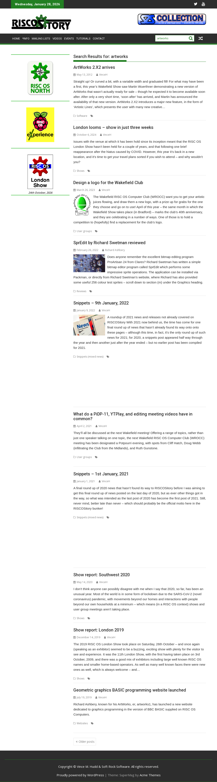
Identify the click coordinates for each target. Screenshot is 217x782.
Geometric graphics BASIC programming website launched (129, 690)
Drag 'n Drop (106, 532)
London (96, 171)
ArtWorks (100, 116)
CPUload (172, 362)
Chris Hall (128, 522)
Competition (113, 231)
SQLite (161, 387)
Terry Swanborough (182, 558)
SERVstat (138, 387)
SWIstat (106, 392)
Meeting (133, 457)
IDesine (140, 538)
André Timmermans (122, 517)
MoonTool (163, 543)
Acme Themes (150, 775)
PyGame (143, 382)
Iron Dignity (154, 538)
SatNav (113, 387)
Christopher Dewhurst (186, 522)
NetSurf (135, 377)
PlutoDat (134, 548)
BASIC (124, 723)
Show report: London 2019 (98, 630)
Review (109, 291)
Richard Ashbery (113, 250)
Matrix (89, 377)
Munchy (112, 377)
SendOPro (125, 387)
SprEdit (142, 291)
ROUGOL (107, 171)
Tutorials (83, 38)
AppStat (197, 356)
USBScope (116, 397)
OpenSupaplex (179, 377)
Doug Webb (120, 457)
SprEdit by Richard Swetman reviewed (109, 242)
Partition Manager (96, 382)
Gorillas (78, 538)
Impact (139, 372)
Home (16, 38)
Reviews (81, 291)
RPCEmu (90, 387)
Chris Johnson (143, 522)
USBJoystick (101, 397)
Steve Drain (116, 558)
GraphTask (103, 372)
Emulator (121, 532)
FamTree (177, 367)
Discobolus (155, 367)
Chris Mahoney (162, 522)
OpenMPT (162, 377)
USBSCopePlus (133, 397)
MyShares (188, 543)
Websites (82, 723)
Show (118, 171)
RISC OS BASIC (93, 728)
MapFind (78, 377)
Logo (126, 231)
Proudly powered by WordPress (80, 775)
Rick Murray (99, 553)
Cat (128, 362)
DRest (167, 367)
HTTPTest (129, 538)
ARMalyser (92, 362)
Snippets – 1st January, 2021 (101, 473)
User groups (84, 231)
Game (159, 532)
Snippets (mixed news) (90, 356)
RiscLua (130, 553)
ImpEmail (150, 372)
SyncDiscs (163, 558)
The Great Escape (156, 392)
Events (69, 38)
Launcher (91, 543)
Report (106, 678)
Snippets (150, 387)
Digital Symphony (123, 367)
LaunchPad (177, 372)
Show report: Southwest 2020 (101, 574)
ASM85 (171, 517)
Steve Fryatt (131, 558)
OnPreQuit (148, 377)
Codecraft (146, 362)
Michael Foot (124, 543)
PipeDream (115, 382)
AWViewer (113, 116)
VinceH (101, 74)
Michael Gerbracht (145, 543)
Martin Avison (107, 543)
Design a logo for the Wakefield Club (108, 182)
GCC (93, 372)
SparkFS (91, 558)
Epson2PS (134, 532)
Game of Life (81, 372)
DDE (200, 527)
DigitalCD (141, 367)
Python (170, 382)
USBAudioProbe (83, 397)
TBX (142, 392)
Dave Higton (135, 527)
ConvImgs (120, 527)
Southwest (122, 618)
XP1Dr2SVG (97, 402)
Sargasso (102, 387)
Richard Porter (82, 553)
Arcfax (152, 517)
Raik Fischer (161, 548)
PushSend (147, 548)
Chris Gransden (111, 522)
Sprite (151, 291)
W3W (171, 397)
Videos (57, 38)
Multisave (100, 377)
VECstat (147, 397)
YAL (108, 402)
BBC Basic (135, 723)
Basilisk (181, 517)
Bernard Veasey (82, 522)
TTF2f (182, 392)
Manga (189, 372)
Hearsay (117, 372)
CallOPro (118, 362)
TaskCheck (131, 392)
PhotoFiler (98, 548)
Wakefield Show (169, 231)
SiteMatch (79, 558)
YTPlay (114, 462)
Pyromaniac (157, 382)
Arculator (79, 362)
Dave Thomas (152, 527)
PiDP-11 (144, 457)
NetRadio (123, 377)
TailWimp (118, 392)
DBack (183, 362)
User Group (138, 231)
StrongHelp (194, 387)
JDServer (167, 538)
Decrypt (193, 362)
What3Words (81, 402)
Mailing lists (41, 38)
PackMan (78, 382)
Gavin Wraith (172, 532)
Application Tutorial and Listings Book (167, 356)
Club (101, 231)
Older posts (87, 742)
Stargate (102, 558)
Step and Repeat (176, 387)
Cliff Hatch (105, 457)
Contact (99, 38)
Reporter (192, 548)
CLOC (135, 362)
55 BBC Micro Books (107, 723)
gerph (192, 532)
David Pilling (169, 527)
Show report (106, 618)
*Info (25, 38)
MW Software (141, 116)
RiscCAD (193, 382)
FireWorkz (148, 532)
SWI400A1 (94, 392)
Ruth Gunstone (160, 457)
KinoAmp (163, 372)
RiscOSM (78, 387)
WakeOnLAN (183, 397)
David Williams (187, 527)
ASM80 (161, 517)
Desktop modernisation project (92, 367)
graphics (126, 116)
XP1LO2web (143, 563)
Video (189, 457)
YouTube (103, 462)
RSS (151, 553)
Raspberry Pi (177, 548)
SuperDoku (80, 392)
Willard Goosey (94, 563)
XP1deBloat (112, 563)
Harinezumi (91, 538)
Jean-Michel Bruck (184, 538)
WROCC (185, 231)
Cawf (97, 522)
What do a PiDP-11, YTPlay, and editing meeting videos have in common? (132, 416)
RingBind (180, 382)
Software (82, 116)
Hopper (128, 372)
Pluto (124, 548)
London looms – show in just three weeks (113, 127)
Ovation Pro (196, 377)
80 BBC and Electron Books (126, 356)
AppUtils (141, 517)
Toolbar (78, 563)
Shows (80, 171)
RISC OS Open (116, 553)
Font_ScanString (194, 367)
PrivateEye (130, 382)
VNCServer (160, 397)
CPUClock (160, 362)
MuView (176, 543)
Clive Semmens (82, 527)
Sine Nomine (184, 553)
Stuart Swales (148, 558)
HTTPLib (116, 538)
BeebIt (191, 517)
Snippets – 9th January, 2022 (101, 303)
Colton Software (102, 527)
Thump (173, 392)
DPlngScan (90, 532)
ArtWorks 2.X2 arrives (94, 67)
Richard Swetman (125, 291)
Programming (181, 723)
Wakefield (152, 231)
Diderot (78, 532)
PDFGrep (84, 548)
